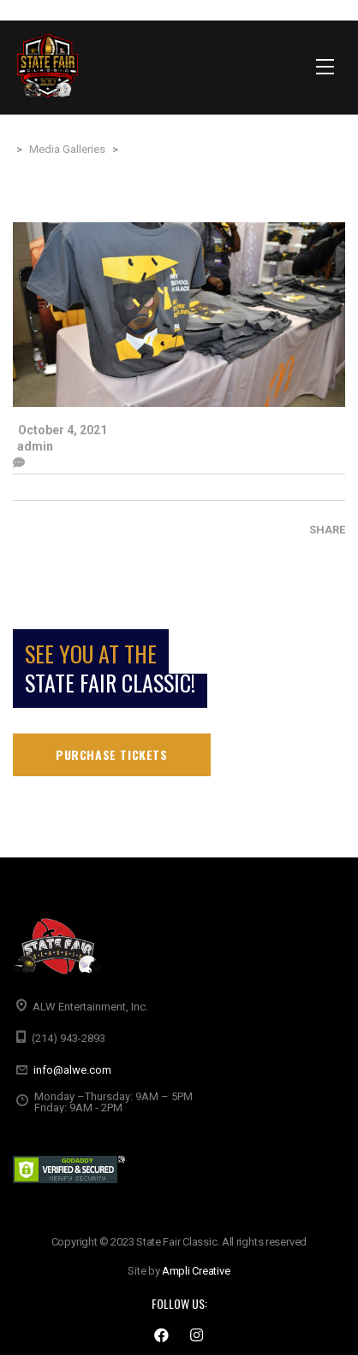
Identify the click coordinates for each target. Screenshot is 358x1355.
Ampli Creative (196, 1270)
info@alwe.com (72, 1069)
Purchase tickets (112, 754)
